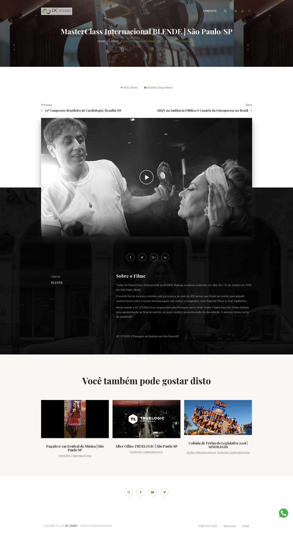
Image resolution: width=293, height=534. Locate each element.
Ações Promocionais (201, 453)
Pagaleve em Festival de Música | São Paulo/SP (75, 448)
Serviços (229, 526)
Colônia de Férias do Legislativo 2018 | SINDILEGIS (218, 445)
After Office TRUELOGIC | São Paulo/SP (146, 446)
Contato (210, 11)
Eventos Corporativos (160, 87)
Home (101, 41)
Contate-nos (208, 526)
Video (115, 41)
